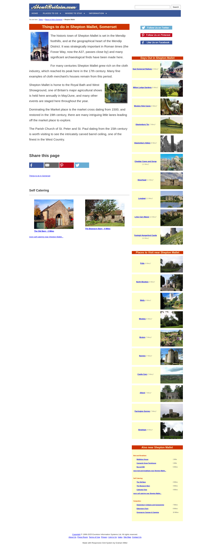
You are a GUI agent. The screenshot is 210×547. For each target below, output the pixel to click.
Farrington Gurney (142, 411)
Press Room (82, 537)
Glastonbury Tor (142, 124)
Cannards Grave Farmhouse (146, 463)
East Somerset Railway (142, 69)
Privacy (104, 537)
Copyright (76, 534)
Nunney (142, 356)
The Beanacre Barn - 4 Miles (105, 214)
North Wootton (142, 282)
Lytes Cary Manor (142, 217)
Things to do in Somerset (39, 176)
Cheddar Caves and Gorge (146, 161)
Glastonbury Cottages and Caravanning (150, 505)
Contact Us (136, 537)
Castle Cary (142, 374)
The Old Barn (141, 482)
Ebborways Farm (142, 508)
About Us (72, 537)
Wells (142, 300)
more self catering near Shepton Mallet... (46, 237)
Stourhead (142, 180)
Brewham (142, 430)
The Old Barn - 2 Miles (54, 215)
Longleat (142, 198)
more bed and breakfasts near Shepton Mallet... (149, 471)
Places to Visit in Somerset (53, 19)
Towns (41, 19)
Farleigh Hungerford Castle (145, 235)
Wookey (142, 319)
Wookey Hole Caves (142, 106)
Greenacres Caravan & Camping (148, 512)
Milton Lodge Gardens (142, 87)
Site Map (127, 537)
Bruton (142, 337)
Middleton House (142, 459)
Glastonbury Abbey (142, 143)
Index (120, 537)
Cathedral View (142, 490)
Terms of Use (94, 537)
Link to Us (112, 537)
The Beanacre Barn (143, 486)
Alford (142, 393)
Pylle (142, 263)
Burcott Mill (141, 467)
